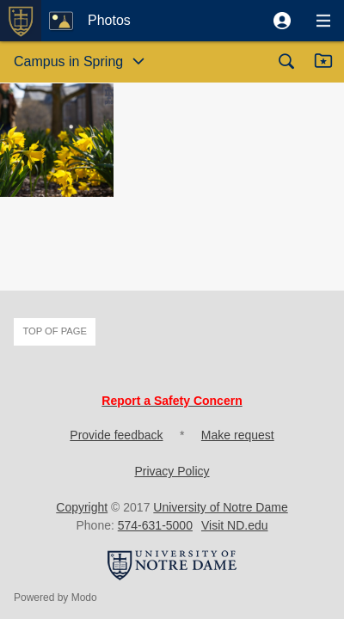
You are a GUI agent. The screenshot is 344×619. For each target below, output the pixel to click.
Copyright (82, 507)
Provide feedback (116, 435)
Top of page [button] (54, 331)
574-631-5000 (155, 525)
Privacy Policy (171, 471)
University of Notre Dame (220, 507)
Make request (237, 435)
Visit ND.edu (234, 525)
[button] (282, 20)
